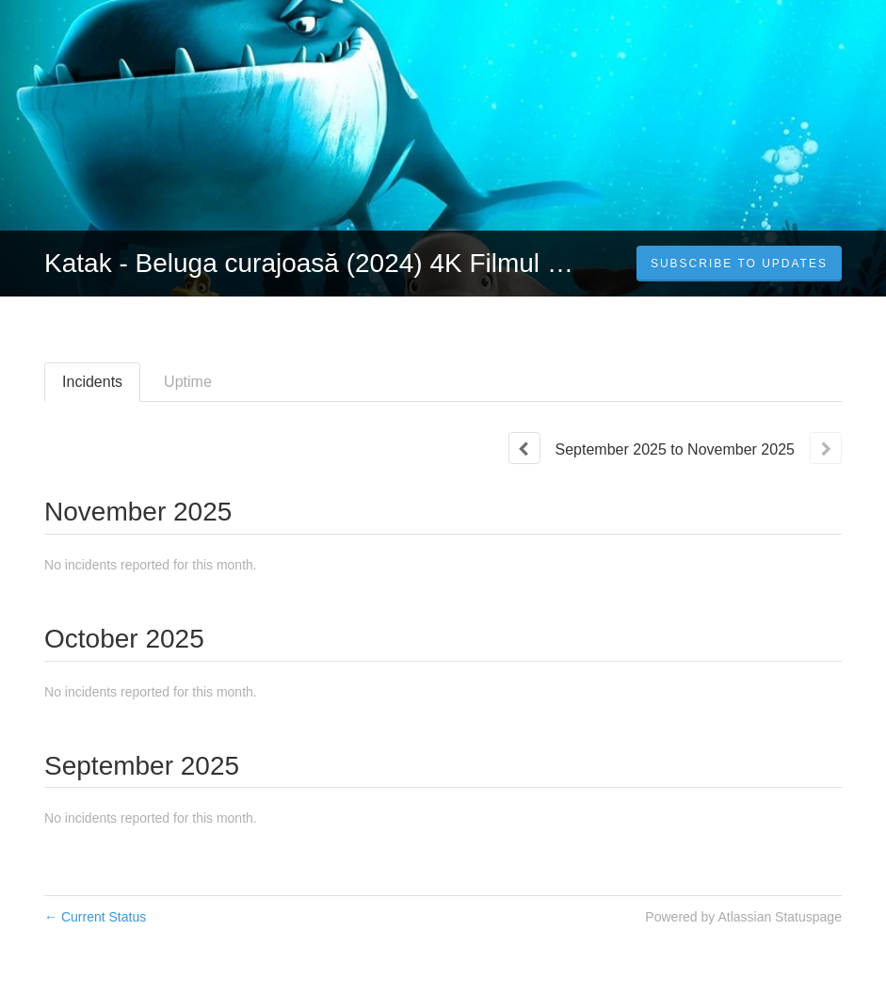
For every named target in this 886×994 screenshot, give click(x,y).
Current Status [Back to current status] (95, 916)
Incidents (92, 382)
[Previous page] (524, 448)
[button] (739, 263)
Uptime (188, 382)
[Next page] (826, 448)
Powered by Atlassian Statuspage (743, 916)
